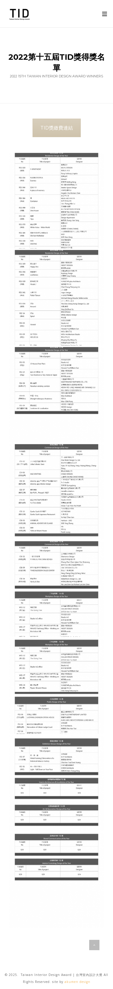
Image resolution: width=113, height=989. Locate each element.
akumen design (77, 982)
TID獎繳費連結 (56, 127)
